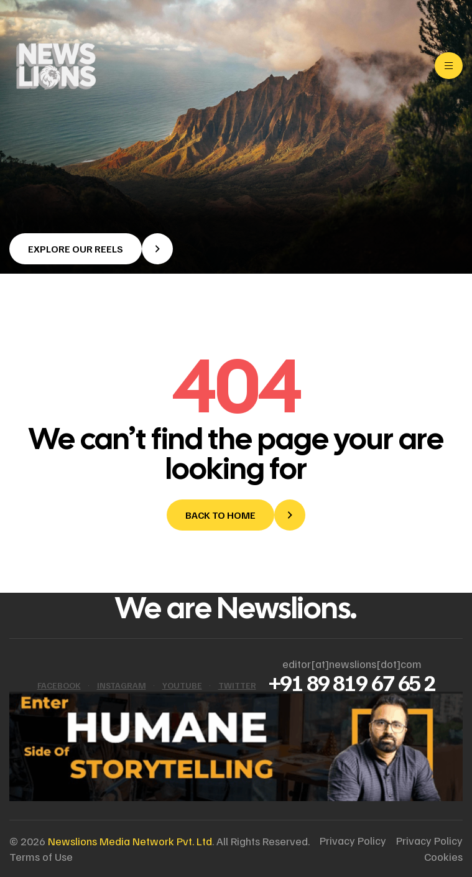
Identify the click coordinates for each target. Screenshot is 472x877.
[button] (91, 248)
